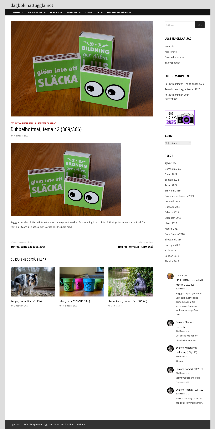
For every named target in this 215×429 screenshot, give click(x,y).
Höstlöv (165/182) (194, 389)
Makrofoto (171, 51)
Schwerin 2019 (172, 190)
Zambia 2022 (172, 179)
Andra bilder (35, 12)
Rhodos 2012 (172, 261)
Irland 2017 (171, 223)
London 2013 (172, 256)
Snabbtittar (92, 12)
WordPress (70, 424)
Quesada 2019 (172, 207)
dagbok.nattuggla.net (32, 5)
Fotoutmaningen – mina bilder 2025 (184, 83)
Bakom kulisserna (174, 57)
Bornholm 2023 (173, 168)
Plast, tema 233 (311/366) (75, 301)
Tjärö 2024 (170, 163)
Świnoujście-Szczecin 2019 (179, 196)
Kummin (169, 46)
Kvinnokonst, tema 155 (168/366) (127, 301)
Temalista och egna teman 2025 (182, 89)
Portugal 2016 (172, 245)
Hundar (54, 12)
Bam (82, 424)
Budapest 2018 (173, 217)
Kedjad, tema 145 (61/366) (26, 301)
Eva (178, 322)
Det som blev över (117, 12)
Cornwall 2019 (172, 201)
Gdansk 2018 (172, 212)
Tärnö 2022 (171, 185)
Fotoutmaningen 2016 (22, 123)
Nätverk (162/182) (194, 369)
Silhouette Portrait (46, 123)
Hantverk (72, 12)
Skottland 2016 (173, 239)
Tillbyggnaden (172, 62)
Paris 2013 (170, 250)
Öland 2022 (171, 174)
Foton (16, 12)
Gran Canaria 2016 (175, 234)
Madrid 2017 (171, 228)
